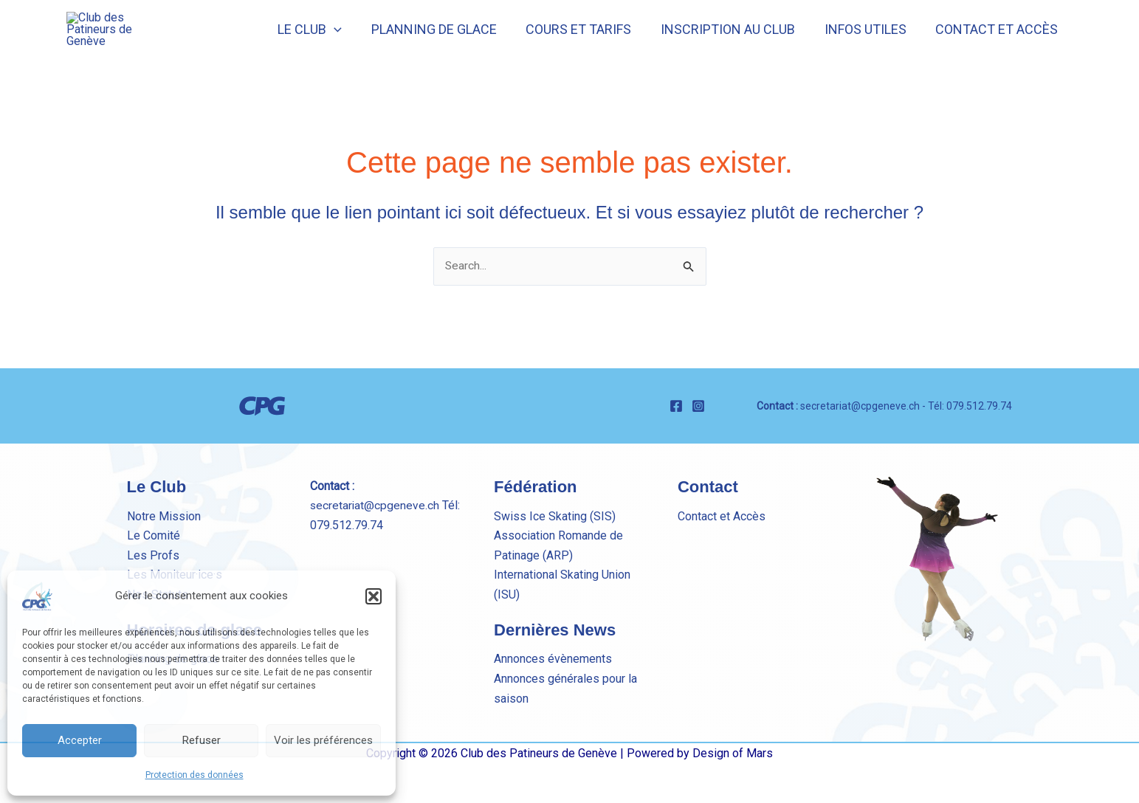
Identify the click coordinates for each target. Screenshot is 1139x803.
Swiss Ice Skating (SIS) (555, 555)
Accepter (80, 740)
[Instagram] (698, 445)
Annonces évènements (553, 698)
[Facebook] (676, 445)
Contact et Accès (721, 555)
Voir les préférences (323, 740)
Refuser (201, 740)
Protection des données (194, 775)
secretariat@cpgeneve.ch (860, 445)
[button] (373, 596)
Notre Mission (164, 555)
